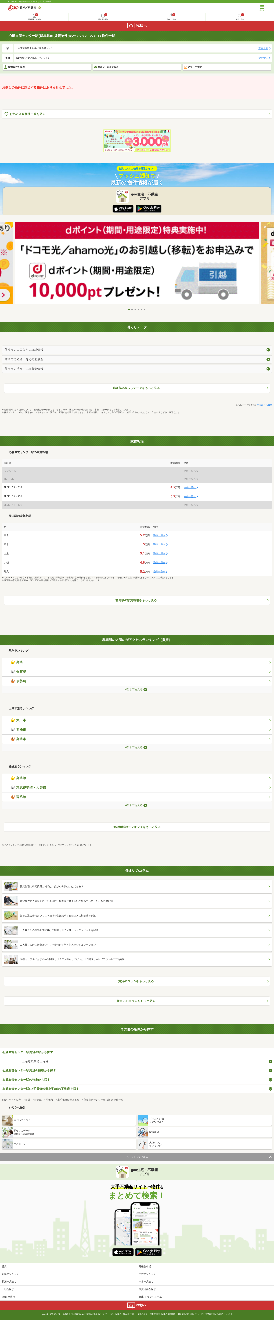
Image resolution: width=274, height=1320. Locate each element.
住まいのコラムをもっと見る (136, 1001)
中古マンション (147, 1274)
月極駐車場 (145, 1266)
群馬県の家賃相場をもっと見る (136, 600)
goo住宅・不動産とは (51, 1314)
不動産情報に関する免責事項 (162, 1314)
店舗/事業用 (8, 1296)
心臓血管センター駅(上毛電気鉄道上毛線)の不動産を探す (40, 1088)
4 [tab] (138, 309)
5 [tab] (142, 309)
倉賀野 (18, 671)
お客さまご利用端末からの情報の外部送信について (85, 1314)
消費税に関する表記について (217, 1314)
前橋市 (18, 729)
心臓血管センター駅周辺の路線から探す (29, 1070)
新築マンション (10, 1274)
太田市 (18, 720)
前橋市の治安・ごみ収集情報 (24, 368)
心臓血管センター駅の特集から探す (26, 1079)
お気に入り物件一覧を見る (25, 114)
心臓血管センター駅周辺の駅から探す (27, 1052)
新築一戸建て (9, 1281)
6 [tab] (145, 309)
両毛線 (18, 797)
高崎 (17, 662)
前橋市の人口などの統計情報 (24, 349)
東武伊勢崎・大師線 (28, 787)
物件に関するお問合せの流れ (122, 1314)
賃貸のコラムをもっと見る (136, 981)
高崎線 (18, 778)
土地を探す (8, 1289)
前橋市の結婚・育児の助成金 (24, 359)
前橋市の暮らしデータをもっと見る (136, 388)
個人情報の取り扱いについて (190, 1314)
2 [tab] (132, 309)
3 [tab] (135, 309)
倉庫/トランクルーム (150, 1296)
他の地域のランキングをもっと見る (137, 827)
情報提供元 (142, 1314)
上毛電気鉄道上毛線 (35, 1061)
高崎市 (18, 739)
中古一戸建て (146, 1281)
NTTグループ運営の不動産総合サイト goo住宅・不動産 (29, 1)
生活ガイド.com (264, 405)
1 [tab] (129, 309)
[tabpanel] (137, 264)
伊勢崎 (18, 681)
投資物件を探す (147, 1289)
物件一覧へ (190, 487)
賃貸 (4, 1266)
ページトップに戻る (137, 1157)
